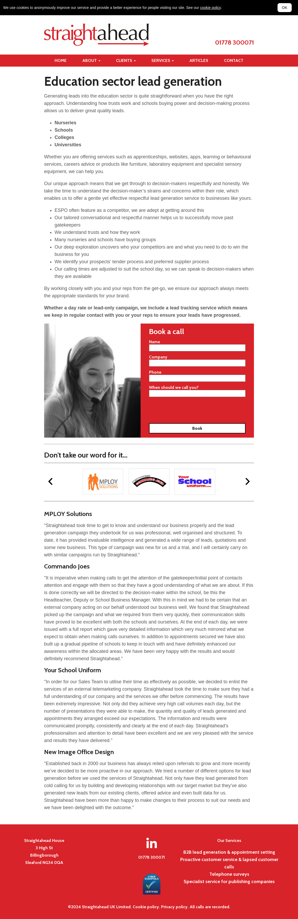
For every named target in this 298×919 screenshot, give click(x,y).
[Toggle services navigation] (162, 61)
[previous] (50, 482)
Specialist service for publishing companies (229, 881)
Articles (198, 60)
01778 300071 (234, 42)
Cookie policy (146, 906)
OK (284, 8)
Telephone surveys (229, 874)
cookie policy (210, 8)
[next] (247, 482)
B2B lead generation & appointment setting (229, 852)
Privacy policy (174, 906)
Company (158, 356)
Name (154, 341)
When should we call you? (174, 387)
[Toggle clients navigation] (126, 61)
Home (61, 60)
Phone (155, 372)
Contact (233, 60)
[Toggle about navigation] (91, 61)
